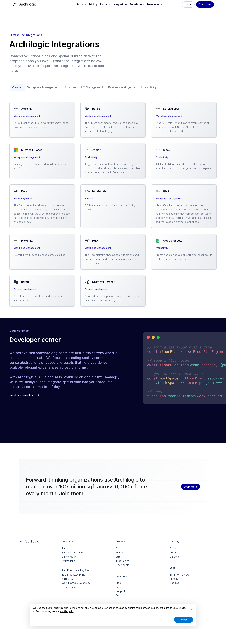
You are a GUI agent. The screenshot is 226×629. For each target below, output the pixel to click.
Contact (174, 548)
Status (119, 595)
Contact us (205, 4)
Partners (105, 4)
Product (81, 4)
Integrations (120, 4)
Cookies (174, 582)
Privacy (174, 578)
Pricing (93, 4)
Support (120, 591)
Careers (174, 556)
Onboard (121, 548)
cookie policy (67, 611)
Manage (120, 552)
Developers (137, 4)
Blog (118, 582)
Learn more (190, 486)
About (173, 552)
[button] (155, 4)
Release (120, 587)
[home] (24, 4)
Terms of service (179, 574)
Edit (118, 556)
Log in (188, 4)
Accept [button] (184, 619)
